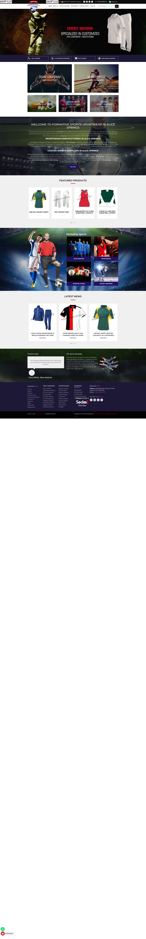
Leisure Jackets (63, 380)
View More (39, 193)
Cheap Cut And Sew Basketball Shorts (107, 190)
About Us (55, 6)
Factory (29, 382)
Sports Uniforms (65, 6)
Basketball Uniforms (49, 374)
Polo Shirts (62, 382)
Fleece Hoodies (63, 378)
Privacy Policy (31, 384)
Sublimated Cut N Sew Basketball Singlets (84, 190)
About (29, 380)
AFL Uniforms (47, 372)
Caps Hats (62, 376)
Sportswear (74, 6)
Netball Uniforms (48, 385)
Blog (29, 392)
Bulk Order (30, 394)
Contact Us (30, 388)
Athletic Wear (63, 370)
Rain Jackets (62, 384)
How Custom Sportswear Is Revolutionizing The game (42, 308)
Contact (92, 6)
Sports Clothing (63, 368)
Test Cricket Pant (61, 190)
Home (50, 6)
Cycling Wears (47, 378)
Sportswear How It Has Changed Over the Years (73, 308)
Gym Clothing (63, 374)
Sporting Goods (84, 6)
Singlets (61, 386)
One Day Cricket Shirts (38, 190)
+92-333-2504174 (101, 1)
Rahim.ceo (113, 2)
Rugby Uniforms (48, 389)
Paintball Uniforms (48, 387)
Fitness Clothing (63, 372)
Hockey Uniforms (48, 380)
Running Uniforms (48, 391)
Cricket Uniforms (48, 376)
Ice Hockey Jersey (48, 383)
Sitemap (30, 390)
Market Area (31, 396)
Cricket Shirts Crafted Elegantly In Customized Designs (103, 308)
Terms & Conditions (33, 386)
